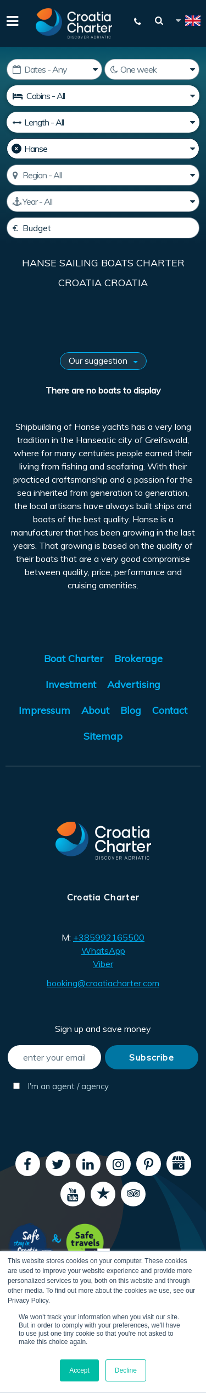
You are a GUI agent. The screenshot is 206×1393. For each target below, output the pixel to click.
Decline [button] (126, 1370)
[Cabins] (103, 95)
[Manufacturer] (103, 148)
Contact (169, 710)
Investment (71, 684)
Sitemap (103, 736)
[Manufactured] (103, 201)
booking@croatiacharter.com (103, 982)
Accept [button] (79, 1370)
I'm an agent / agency (57, 1086)
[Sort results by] (103, 361)
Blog (130, 710)
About (95, 710)
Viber (103, 963)
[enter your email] (54, 1057)
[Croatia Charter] (74, 23)
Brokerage (138, 658)
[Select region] (103, 175)
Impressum (44, 710)
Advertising (133, 684)
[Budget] (103, 227)
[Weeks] (152, 69)
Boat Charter (73, 658)
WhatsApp (103, 950)
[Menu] (11, 19)
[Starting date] (54, 69)
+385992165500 (108, 937)
